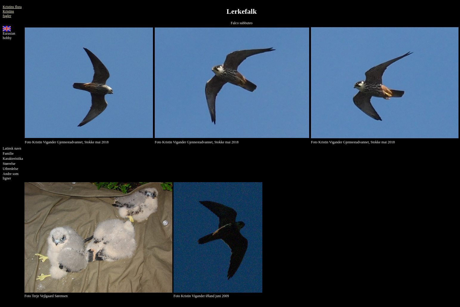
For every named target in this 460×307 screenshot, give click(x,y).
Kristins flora (12, 7)
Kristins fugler (8, 13)
